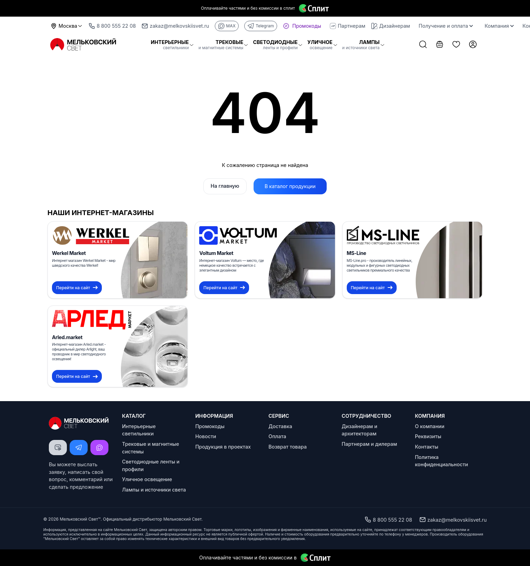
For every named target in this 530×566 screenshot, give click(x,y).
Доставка (280, 426)
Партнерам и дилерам (369, 444)
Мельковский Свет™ (80, 519)
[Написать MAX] (99, 447)
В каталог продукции (290, 186)
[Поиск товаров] (423, 45)
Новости (205, 436)
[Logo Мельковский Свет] (83, 44)
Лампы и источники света (154, 490)
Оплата (277, 436)
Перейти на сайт (77, 287)
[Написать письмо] (58, 447)
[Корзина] (440, 45)
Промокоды (210, 426)
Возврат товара (287, 447)
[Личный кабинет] (473, 45)
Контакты (427, 447)
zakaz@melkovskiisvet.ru (453, 519)
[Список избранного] (456, 45)
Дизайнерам (390, 26)
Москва (66, 26)
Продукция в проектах (223, 447)
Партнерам (347, 26)
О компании (429, 426)
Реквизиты (428, 436)
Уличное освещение (147, 479)
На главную (225, 186)
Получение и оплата (446, 26)
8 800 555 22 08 (388, 519)
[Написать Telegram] (79, 447)
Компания (499, 26)
